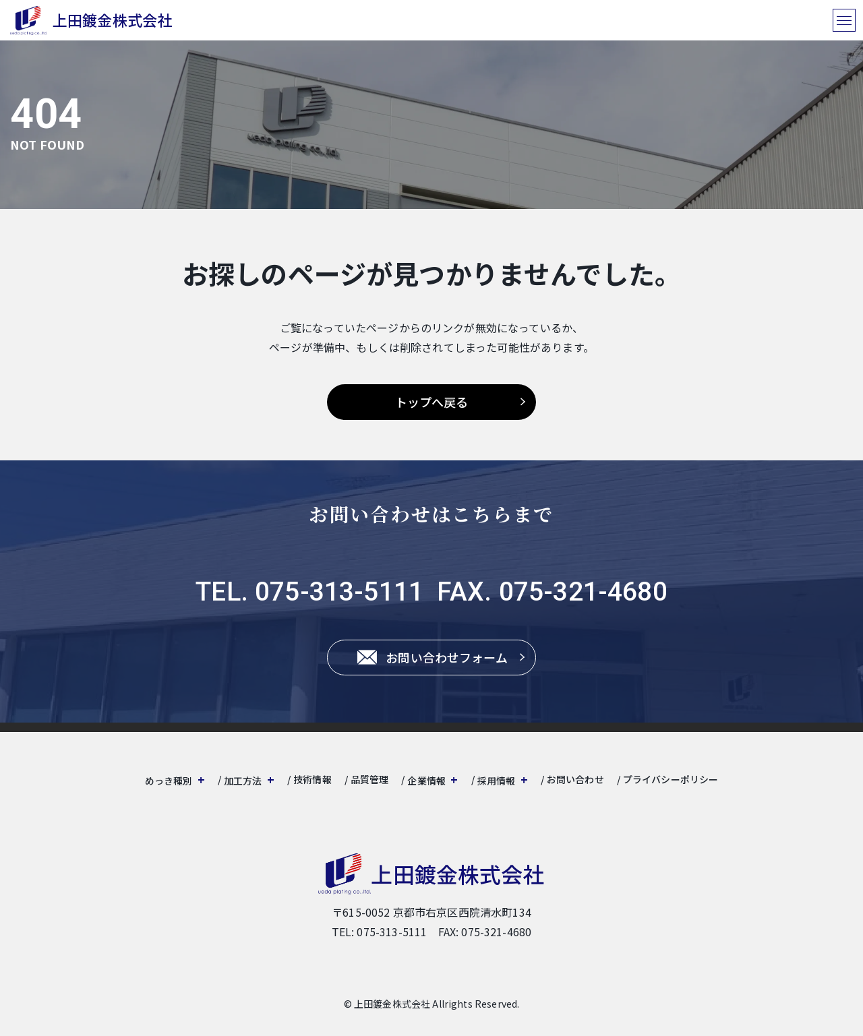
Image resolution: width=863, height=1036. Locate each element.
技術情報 (312, 779)
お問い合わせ (575, 779)
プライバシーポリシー (671, 779)
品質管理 (370, 779)
